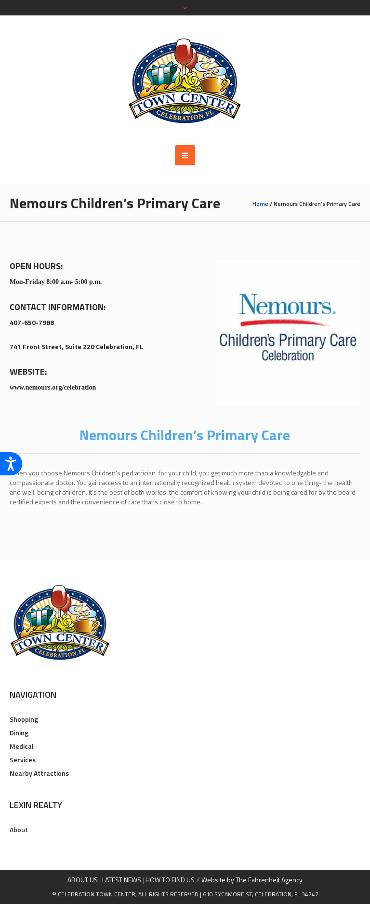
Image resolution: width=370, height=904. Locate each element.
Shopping (24, 719)
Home (260, 203)
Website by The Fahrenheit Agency (252, 880)
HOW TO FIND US (170, 880)
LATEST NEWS (121, 880)
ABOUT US (82, 880)
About (19, 829)
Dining (19, 733)
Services (23, 760)
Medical (22, 746)
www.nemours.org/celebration (53, 387)
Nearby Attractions (39, 773)
